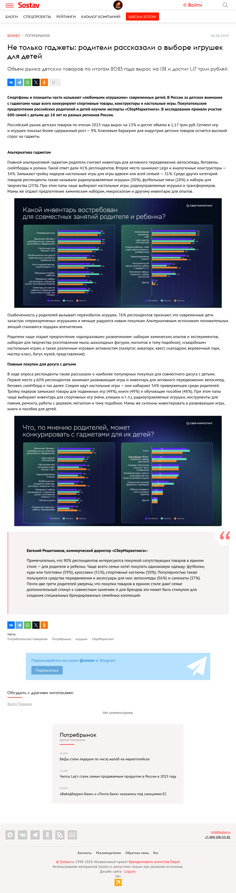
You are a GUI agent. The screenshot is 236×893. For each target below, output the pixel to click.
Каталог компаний (100, 16)
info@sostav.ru (220, 832)
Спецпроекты (37, 16)
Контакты (85, 853)
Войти (12, 703)
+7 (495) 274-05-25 (217, 837)
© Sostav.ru (65, 862)
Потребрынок (78, 735)
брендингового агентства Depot (154, 862)
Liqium (129, 871)
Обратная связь (137, 853)
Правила (25, 703)
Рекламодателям (108, 853)
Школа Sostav (142, 16)
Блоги (12, 16)
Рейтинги (66, 16)
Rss (155, 853)
